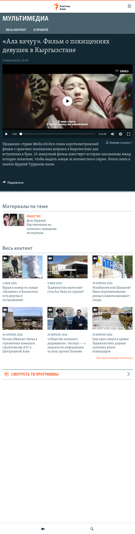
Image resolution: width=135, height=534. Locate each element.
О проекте (40, 30)
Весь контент (16, 30)
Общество (34, 216)
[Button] (13, 183)
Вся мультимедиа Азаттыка (114, 358)
